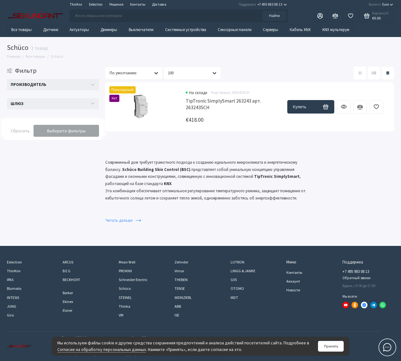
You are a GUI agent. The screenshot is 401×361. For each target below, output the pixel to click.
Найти (274, 15)
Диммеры (109, 29)
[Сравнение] (335, 15)
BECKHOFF (71, 279)
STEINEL (125, 297)
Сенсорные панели (235, 29)
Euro (381, 4)
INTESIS (13, 297)
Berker (68, 292)
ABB (177, 306)
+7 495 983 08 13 (263, 4)
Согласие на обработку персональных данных (101, 349)
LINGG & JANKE (243, 270)
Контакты (137, 4)
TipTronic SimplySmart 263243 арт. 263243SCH (223, 104)
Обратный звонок (356, 278)
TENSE (179, 288)
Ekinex (68, 301)
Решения (116, 4)
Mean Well (127, 262)
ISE (176, 315)
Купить (310, 106)
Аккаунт (293, 281)
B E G (66, 270)
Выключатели (141, 29)
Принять (331, 346)
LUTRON (237, 262)
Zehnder (181, 262)
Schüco (125, 288)
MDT (234, 297)
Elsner (67, 310)
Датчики (50, 29)
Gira (10, 315)
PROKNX (125, 270)
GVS (234, 279)
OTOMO (237, 288)
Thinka (124, 306)
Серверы (270, 29)
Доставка (159, 4)
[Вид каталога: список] (374, 73)
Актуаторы (79, 29)
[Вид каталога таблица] (388, 73)
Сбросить (20, 131)
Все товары (21, 29)
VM (121, 315)
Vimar (179, 270)
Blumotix (14, 288)
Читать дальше (123, 220)
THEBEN (181, 279)
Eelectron (95, 4)
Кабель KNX (300, 29)
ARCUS (68, 262)
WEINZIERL (183, 297)
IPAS (10, 279)
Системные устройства (185, 29)
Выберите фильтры (66, 131)
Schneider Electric (133, 279)
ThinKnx (76, 4)
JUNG (11, 306)
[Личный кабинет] (320, 15)
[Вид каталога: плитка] (360, 73)
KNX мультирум (335, 29)
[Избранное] (350, 15)
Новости (293, 290)
